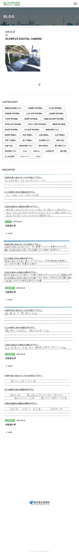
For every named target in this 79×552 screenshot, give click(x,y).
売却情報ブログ (10, 153)
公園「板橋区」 (44, 136)
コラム (24, 153)
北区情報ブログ (44, 142)
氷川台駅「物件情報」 (32, 131)
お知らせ (36, 153)
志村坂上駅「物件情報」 (13, 126)
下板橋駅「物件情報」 (35, 110)
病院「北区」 (60, 142)
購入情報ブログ (60, 147)
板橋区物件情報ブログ (13, 110)
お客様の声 (50, 153)
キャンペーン (25, 158)
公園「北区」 (9, 147)
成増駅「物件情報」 (31, 120)
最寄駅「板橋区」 (11, 136)
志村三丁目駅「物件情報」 (37, 126)
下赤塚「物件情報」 (11, 120)
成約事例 (63, 153)
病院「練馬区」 (44, 147)
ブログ (38, 158)
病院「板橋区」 (28, 136)
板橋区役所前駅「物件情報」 (54, 120)
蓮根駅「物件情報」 (59, 126)
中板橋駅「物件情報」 (12, 115)
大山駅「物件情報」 (55, 110)
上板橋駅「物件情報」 (56, 115)
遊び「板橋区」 (27, 142)
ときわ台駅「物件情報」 (34, 115)
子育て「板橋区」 (10, 142)
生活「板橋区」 (60, 136)
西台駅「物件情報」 (11, 131)
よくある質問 (9, 158)
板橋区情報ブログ (52, 131)
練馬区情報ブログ (26, 147)
